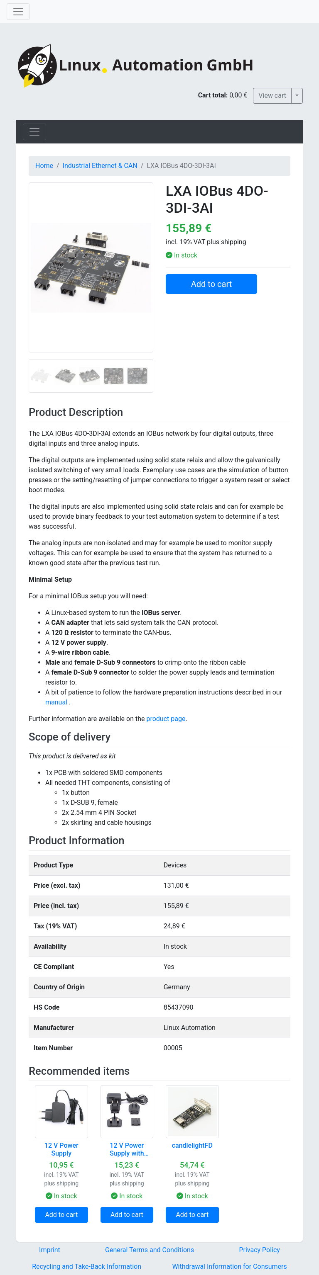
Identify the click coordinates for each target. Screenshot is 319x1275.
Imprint (49, 1250)
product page (165, 719)
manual (56, 702)
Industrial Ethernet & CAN (100, 166)
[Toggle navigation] (18, 11)
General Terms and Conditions (149, 1250)
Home (44, 166)
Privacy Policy (259, 1250)
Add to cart (211, 284)
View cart (272, 96)
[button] (38, 287)
